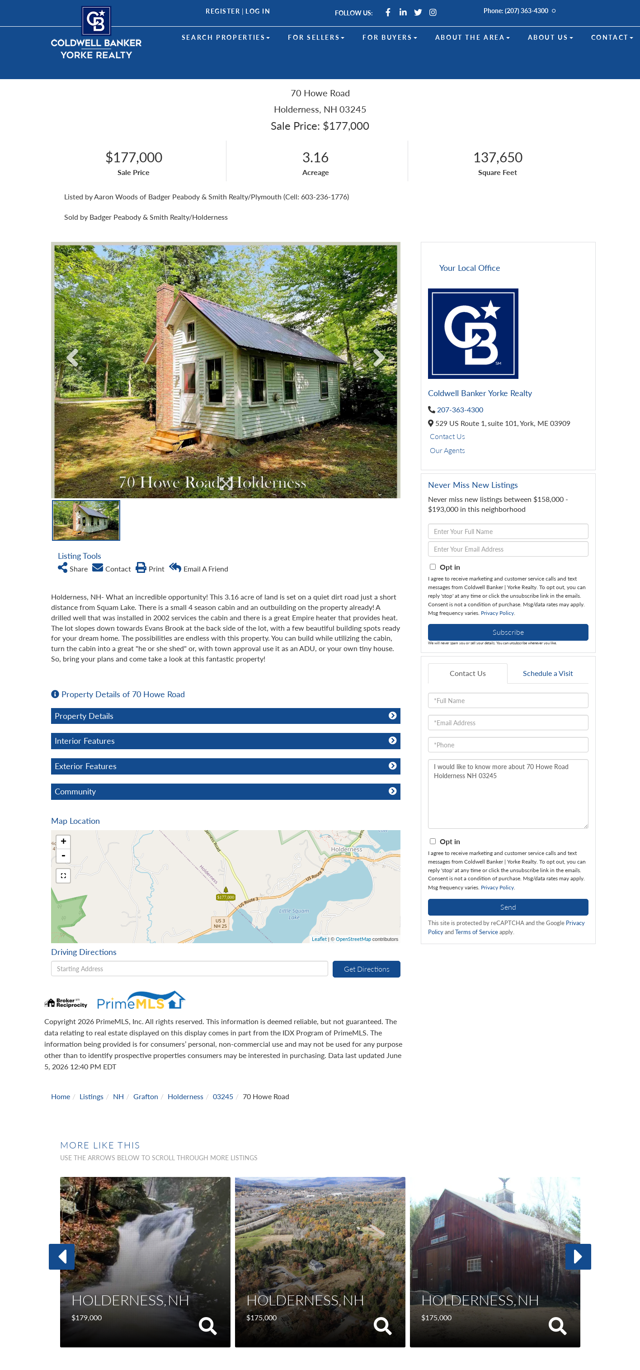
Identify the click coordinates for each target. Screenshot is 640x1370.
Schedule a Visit (548, 673)
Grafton (145, 1096)
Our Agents (447, 450)
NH (118, 1096)
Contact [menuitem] (612, 37)
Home (60, 1096)
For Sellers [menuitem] (316, 37)
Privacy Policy (497, 612)
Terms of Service (476, 931)
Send (508, 906)
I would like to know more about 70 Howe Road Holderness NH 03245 (508, 794)
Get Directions (367, 968)
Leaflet (319, 939)
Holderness (185, 1096)
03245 (223, 1096)
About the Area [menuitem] (472, 37)
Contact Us (447, 436)
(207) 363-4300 (526, 10)
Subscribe (508, 632)
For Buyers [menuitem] (389, 37)
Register (223, 11)
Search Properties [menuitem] (226, 37)
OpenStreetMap (353, 939)
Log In (257, 11)
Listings (92, 1096)
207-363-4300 (460, 409)
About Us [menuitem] (550, 37)
